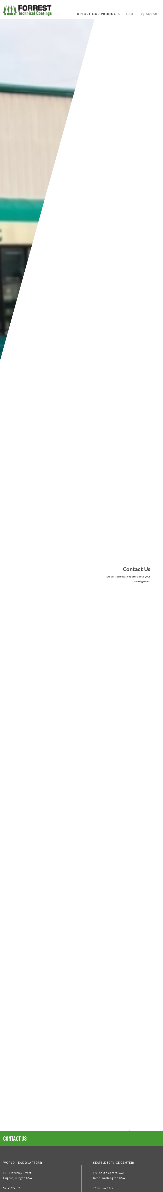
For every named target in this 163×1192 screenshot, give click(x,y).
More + (131, 14)
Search (151, 13)
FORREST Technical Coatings (27, 10)
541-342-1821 (12, 1188)
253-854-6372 (103, 1188)
